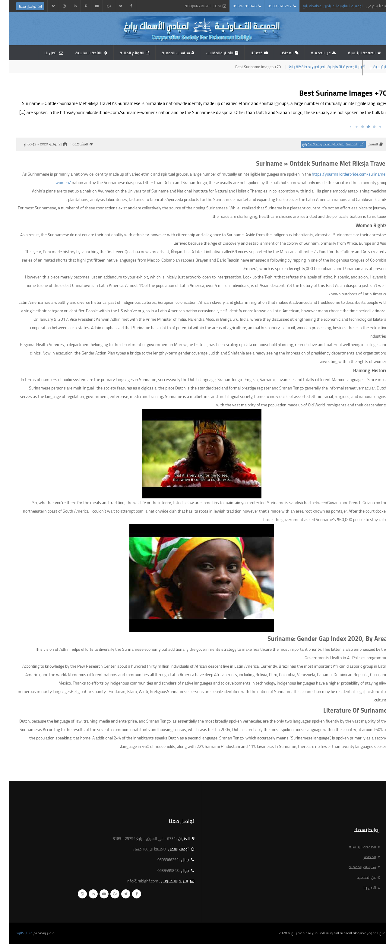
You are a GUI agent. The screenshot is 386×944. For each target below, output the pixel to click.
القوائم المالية (123, 52)
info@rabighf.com (193, 5)
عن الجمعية (312, 52)
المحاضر (278, 52)
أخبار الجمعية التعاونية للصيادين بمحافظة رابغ (318, 66)
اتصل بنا (42, 52)
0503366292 (271, 5)
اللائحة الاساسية (80, 52)
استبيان (366, 68)
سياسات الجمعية (167, 52)
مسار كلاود (16, 933)
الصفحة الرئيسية (353, 52)
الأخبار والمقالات (211, 52)
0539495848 (236, 5)
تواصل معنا (19, 6)
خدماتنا (248, 52)
